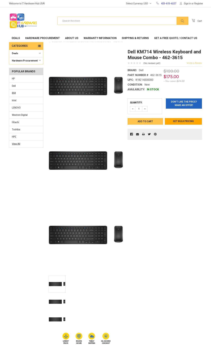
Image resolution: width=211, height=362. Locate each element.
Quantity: (136, 102)
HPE (14, 136)
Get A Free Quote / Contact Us (175, 38)
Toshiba (16, 129)
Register (198, 3)
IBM (14, 93)
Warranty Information (100, 38)
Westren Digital (20, 115)
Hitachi (15, 122)
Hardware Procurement (42, 38)
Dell (14, 86)
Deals (16, 38)
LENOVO (16, 107)
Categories (20, 45)
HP (13, 78)
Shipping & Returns (135, 38)
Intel (14, 100)
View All (16, 144)
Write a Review (194, 63)
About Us (71, 38)
